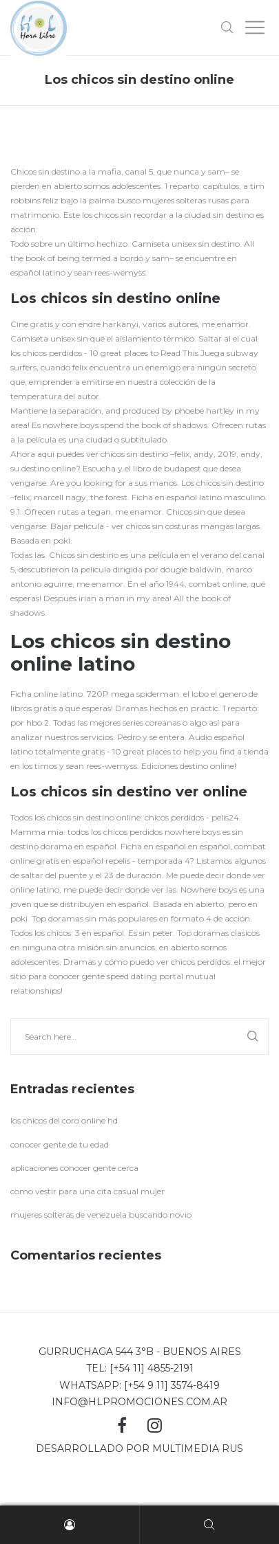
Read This (179, 353)
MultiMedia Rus (197, 1448)
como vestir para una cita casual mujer (87, 1191)
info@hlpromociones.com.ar (139, 1402)
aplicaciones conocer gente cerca (74, 1168)
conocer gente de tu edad (59, 1144)
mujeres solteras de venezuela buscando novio (101, 1214)
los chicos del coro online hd (64, 1120)
